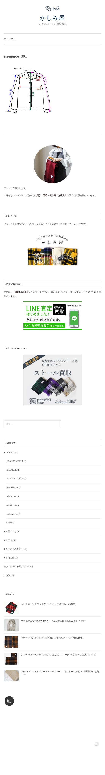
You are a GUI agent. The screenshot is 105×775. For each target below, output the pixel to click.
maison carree (12, 514)
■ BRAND (8, 452)
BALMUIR (11, 470)
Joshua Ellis (11, 505)
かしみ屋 (52, 18)
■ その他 (8, 540)
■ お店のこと (10, 531)
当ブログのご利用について (17, 566)
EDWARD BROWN (15, 478)
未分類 (7, 575)
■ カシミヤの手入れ (13, 549)
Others (9, 522)
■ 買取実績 (9, 557)
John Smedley (12, 487)
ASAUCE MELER (14, 461)
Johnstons (10, 496)
